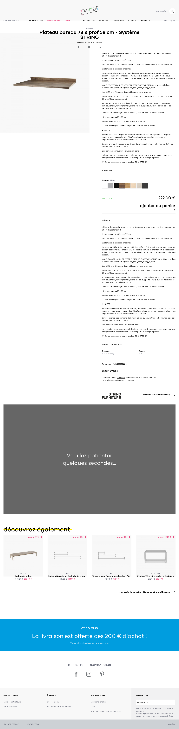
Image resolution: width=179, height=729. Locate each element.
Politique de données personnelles (106, 711)
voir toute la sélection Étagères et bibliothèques (146, 592)
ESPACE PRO (33, 724)
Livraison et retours (12, 702)
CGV (171, 716)
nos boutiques (127, 380)
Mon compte (161, 11)
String (89, 28)
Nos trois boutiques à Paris (59, 707)
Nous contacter (10, 707)
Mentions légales (98, 702)
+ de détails (107, 170)
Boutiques (170, 20)
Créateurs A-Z (11, 20)
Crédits (171, 724)
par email (121, 377)
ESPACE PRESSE (11, 724)
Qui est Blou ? (53, 702)
